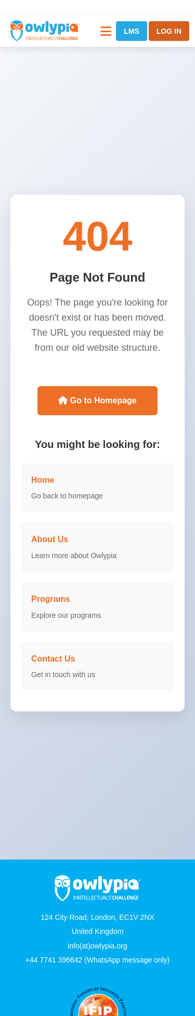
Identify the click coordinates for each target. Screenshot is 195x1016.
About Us (49, 539)
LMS (131, 31)
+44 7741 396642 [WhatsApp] (53, 960)
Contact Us (53, 658)
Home (42, 480)
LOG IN (169, 31)
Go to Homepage (97, 400)
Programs (50, 599)
